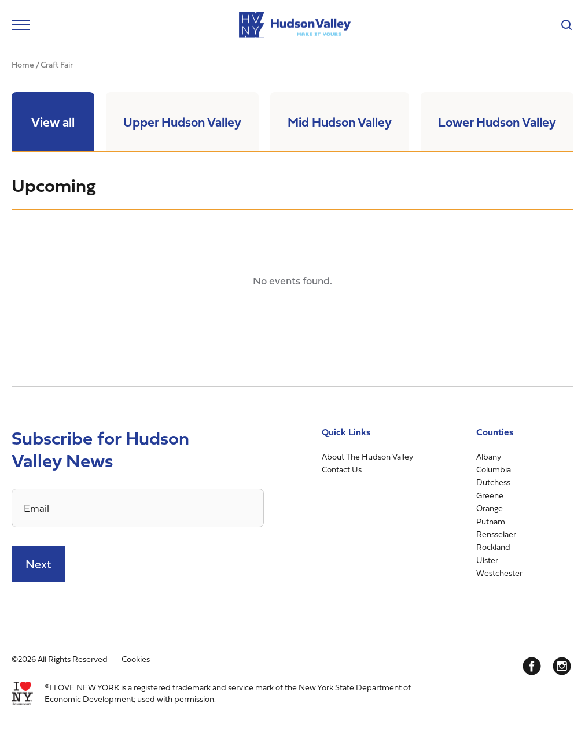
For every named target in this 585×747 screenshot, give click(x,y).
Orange (489, 508)
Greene (489, 495)
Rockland (493, 547)
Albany (488, 456)
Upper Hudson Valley (182, 121)
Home (23, 64)
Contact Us (342, 469)
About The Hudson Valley (367, 456)
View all (53, 121)
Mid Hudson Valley (340, 121)
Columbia (493, 469)
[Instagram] (561, 666)
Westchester (499, 573)
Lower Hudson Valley (497, 121)
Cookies (136, 659)
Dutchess (493, 482)
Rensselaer (496, 534)
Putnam (490, 521)
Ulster (487, 560)
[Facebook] (531, 666)
